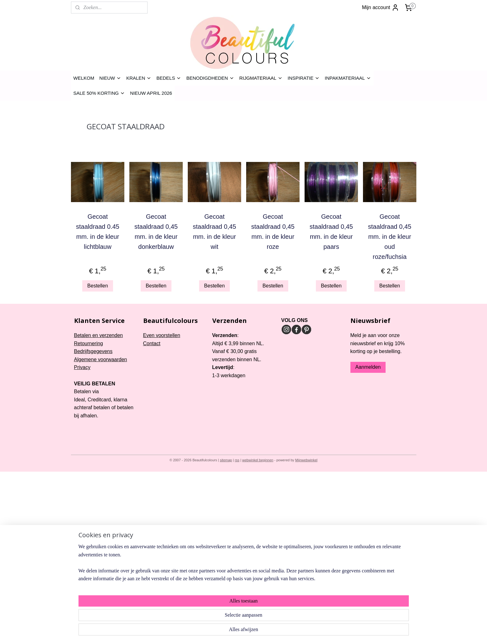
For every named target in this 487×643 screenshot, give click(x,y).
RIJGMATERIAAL (261, 78)
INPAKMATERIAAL (348, 78)
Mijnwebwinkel (306, 460)
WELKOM (84, 78)
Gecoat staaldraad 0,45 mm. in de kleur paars (331, 231)
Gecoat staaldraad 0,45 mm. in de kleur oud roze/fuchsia (389, 236)
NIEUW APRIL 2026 (151, 93)
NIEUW (110, 78)
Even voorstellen (161, 335)
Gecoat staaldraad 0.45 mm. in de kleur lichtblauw (97, 231)
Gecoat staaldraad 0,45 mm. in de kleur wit (214, 231)
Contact (151, 343)
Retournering (88, 343)
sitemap (226, 460)
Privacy (82, 367)
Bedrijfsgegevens (93, 351)
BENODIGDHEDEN (210, 78)
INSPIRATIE (304, 78)
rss (237, 460)
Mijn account (380, 7)
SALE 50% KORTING (99, 93)
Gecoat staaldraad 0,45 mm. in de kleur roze (273, 231)
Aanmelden (368, 367)
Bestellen (97, 285)
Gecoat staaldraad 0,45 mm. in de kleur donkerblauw (156, 231)
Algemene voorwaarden (100, 359)
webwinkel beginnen (257, 460)
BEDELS (168, 78)
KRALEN (138, 78)
